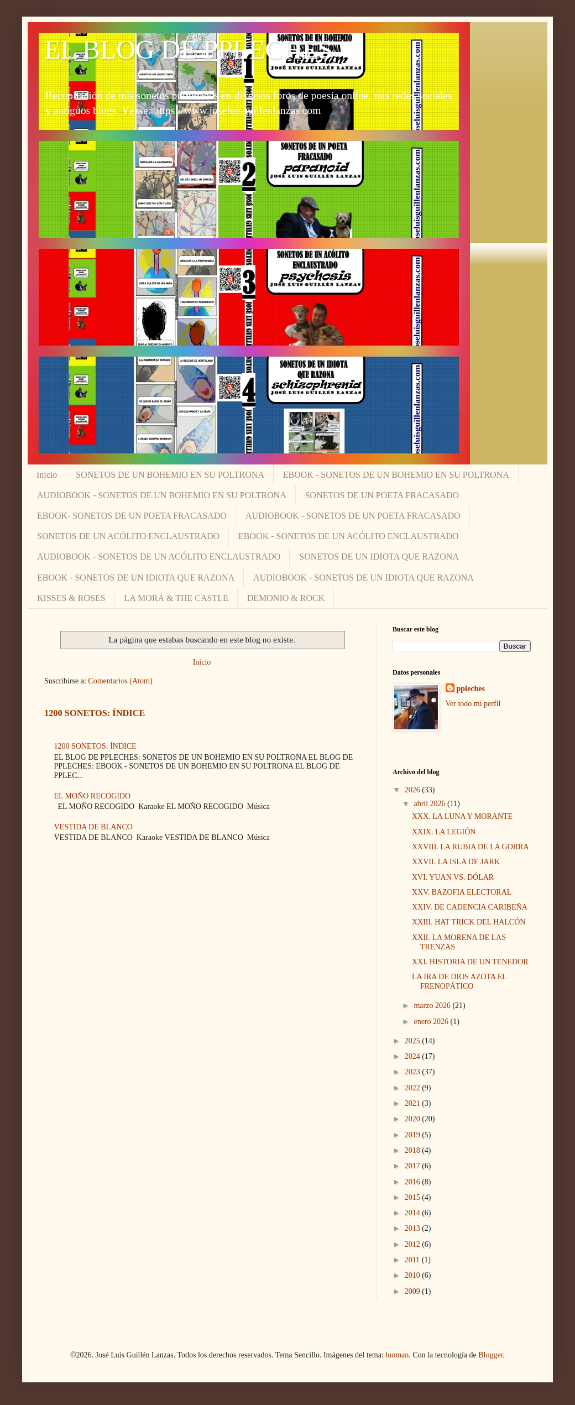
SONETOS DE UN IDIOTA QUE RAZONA (379, 556)
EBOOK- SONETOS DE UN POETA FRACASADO (132, 515)
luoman (397, 1355)
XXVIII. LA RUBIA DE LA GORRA (470, 847)
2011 (413, 1260)
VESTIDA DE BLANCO (93, 827)
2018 (413, 1150)
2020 (413, 1119)
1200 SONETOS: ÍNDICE (94, 713)
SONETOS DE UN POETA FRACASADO (382, 495)
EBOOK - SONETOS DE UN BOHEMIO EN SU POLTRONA (396, 474)
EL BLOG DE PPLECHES (188, 49)
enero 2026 (432, 1021)
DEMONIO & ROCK (286, 598)
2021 (413, 1103)
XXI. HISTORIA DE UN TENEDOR (470, 962)
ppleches (471, 689)
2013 (413, 1228)
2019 (413, 1135)
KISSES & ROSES (71, 598)
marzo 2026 (433, 1005)
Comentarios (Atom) (120, 681)
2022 (413, 1088)
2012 (413, 1244)
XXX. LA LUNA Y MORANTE (462, 816)
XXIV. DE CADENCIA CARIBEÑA (469, 907)
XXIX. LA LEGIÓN (443, 832)
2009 (413, 1291)
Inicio (46, 474)
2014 (413, 1213)
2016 (413, 1182)
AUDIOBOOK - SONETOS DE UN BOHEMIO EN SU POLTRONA (161, 495)
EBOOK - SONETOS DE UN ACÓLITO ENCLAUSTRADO (348, 536)
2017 (413, 1166)
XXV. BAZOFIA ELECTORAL (461, 892)
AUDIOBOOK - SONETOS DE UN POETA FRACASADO (353, 515)
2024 (413, 1056)
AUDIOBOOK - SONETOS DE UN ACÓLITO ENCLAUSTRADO (158, 556)
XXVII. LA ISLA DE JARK (456, 862)
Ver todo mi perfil (473, 703)
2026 (413, 790)
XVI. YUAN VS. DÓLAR (453, 877)
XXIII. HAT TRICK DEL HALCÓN (468, 922)
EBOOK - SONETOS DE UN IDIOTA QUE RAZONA (135, 577)
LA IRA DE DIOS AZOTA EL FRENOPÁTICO (459, 981)
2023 (413, 1072)
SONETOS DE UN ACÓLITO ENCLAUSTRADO (128, 536)
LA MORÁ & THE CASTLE (176, 598)
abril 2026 (430, 804)
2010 (413, 1275)
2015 (413, 1197)
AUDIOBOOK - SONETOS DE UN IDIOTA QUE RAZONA (363, 577)
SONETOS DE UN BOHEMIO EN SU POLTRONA (170, 474)
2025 (413, 1041)
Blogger (490, 1355)
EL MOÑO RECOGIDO (92, 796)
